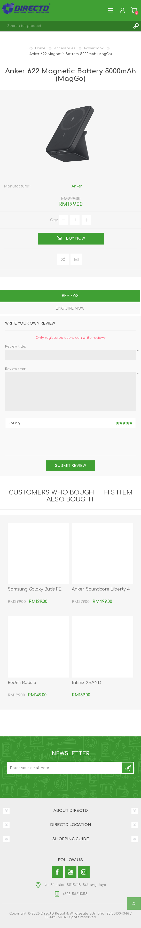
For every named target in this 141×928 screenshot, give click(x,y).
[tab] (70, 296)
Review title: (15, 346)
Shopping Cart (134, 10)
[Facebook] (57, 872)
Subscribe (127, 767)
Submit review (70, 466)
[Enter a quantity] (75, 220)
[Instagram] (84, 872)
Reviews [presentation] (70, 296)
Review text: (15, 369)
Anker (77, 186)
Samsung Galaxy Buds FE (34, 589)
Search (136, 26)
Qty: (54, 220)
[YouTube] (70, 872)
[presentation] (70, 442)
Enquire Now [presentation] (70, 308)
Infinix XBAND (86, 682)
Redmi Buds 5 (22, 682)
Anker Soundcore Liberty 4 (101, 589)
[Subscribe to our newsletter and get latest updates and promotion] (65, 767)
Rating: (14, 423)
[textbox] (65, 26)
